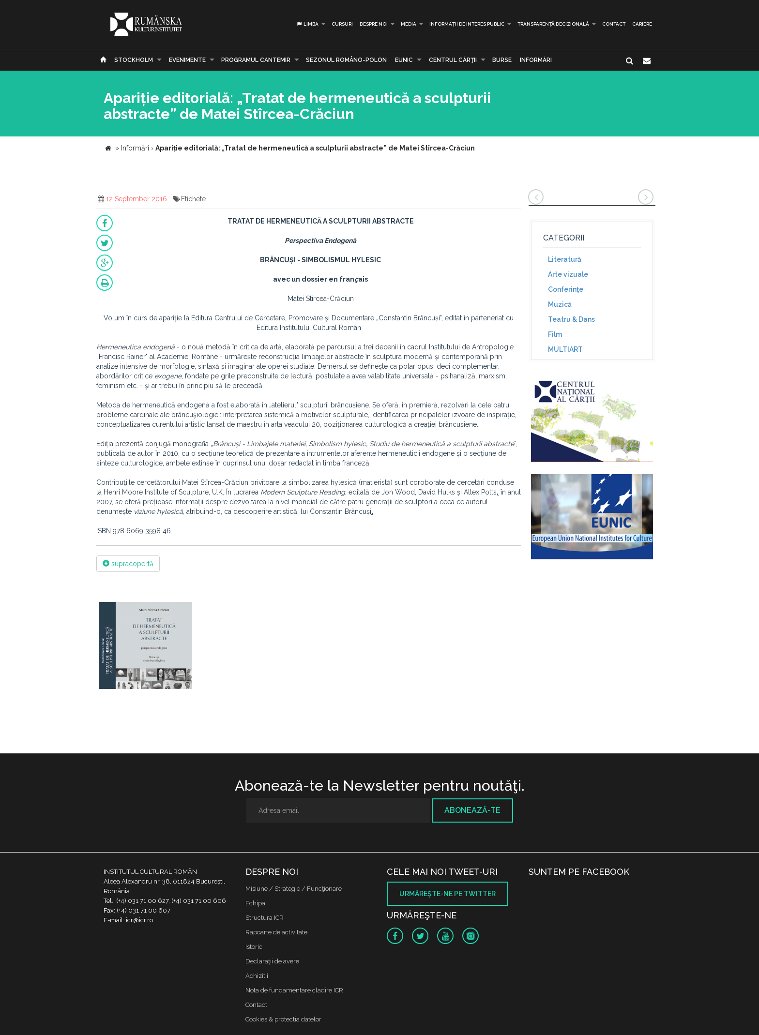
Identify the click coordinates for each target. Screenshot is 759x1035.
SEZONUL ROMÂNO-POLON (346, 60)
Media (408, 24)
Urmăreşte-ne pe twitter (447, 894)
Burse (502, 60)
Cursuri (342, 24)
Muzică (560, 304)
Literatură (564, 259)
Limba (307, 24)
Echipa (255, 903)
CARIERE (642, 24)
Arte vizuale (568, 274)
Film (555, 334)
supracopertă (128, 564)
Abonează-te (472, 810)
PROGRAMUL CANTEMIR (255, 60)
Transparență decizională (553, 24)
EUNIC (404, 60)
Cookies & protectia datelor (283, 1019)
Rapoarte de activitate (276, 932)
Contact (613, 24)
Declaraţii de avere (272, 961)
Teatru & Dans (571, 319)
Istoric (253, 946)
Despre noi (374, 24)
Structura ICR (264, 917)
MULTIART (565, 349)
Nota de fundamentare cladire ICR (294, 990)
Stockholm (133, 60)
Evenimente (187, 60)
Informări (536, 60)
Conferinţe (565, 289)
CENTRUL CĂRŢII (453, 60)
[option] (145, 646)
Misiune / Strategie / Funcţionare (293, 888)
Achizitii (256, 975)
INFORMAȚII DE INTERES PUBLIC (466, 24)
